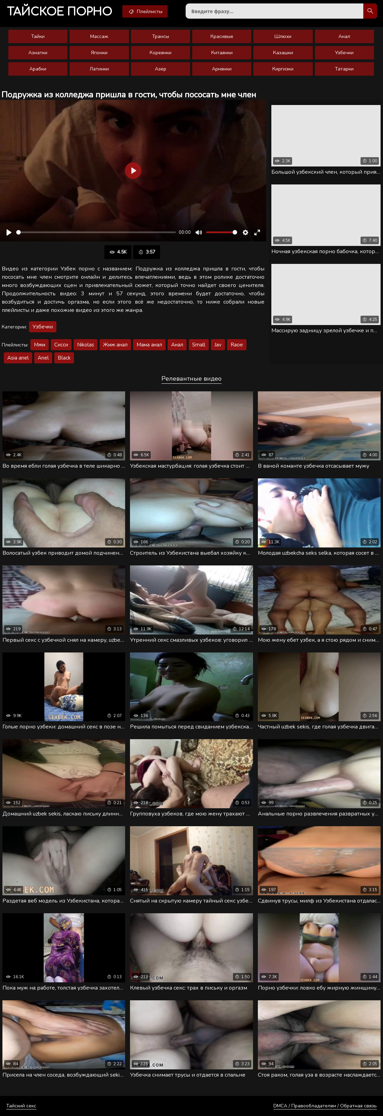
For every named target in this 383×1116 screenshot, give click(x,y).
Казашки (283, 52)
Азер (160, 69)
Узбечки (344, 52)
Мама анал (149, 344)
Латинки (99, 69)
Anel (43, 357)
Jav (218, 344)
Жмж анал (115, 344)
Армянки (222, 69)
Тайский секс (21, 1106)
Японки (99, 52)
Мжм (39, 344)
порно (59, 12)
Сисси (61, 344)
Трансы (160, 36)
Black (64, 357)
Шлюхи (282, 36)
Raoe (237, 344)
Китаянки (222, 52)
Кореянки (160, 52)
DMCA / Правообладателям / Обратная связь (325, 1106)
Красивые (222, 36)
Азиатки (37, 52)
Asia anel (18, 357)
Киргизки (282, 69)
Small (198, 344)
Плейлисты (145, 11)
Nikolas (85, 344)
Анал (344, 36)
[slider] (96, 232)
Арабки (37, 69)
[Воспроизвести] (9, 232)
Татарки (344, 69)
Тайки (38, 36)
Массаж (99, 36)
